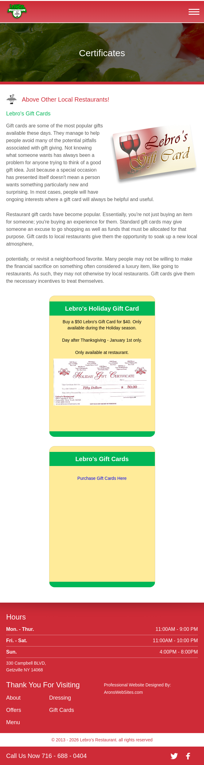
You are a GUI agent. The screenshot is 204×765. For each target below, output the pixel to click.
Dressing (60, 698)
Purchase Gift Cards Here (102, 478)
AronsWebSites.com (123, 692)
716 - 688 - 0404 (64, 755)
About (13, 698)
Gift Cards (61, 710)
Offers (13, 710)
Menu (13, 722)
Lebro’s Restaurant (98, 739)
